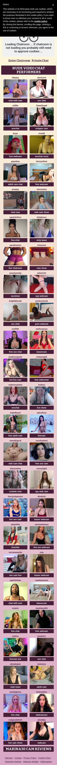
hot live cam (15, 380)
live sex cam (15, 519)
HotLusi (41, 385)
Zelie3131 (41, 273)
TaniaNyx (41, 664)
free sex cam (41, 463)
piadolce (41, 636)
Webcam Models (31, 761)
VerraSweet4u (15, 552)
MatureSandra (15, 385)
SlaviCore (41, 77)
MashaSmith (42, 608)
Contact (18, 758)
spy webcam (42, 296)
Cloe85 (41, 133)
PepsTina (15, 161)
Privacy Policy (29, 758)
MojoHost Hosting (13, 761)
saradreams (15, 245)
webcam (42, 743)
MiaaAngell (41, 357)
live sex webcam (41, 547)
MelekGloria (15, 692)
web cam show (41, 212)
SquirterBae (15, 580)
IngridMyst (15, 413)
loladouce (41, 217)
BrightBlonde (15, 301)
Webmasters (46, 761)
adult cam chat (15, 184)
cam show (42, 268)
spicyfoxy (41, 413)
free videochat (42, 380)
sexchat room (41, 156)
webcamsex (42, 715)
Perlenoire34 (42, 301)
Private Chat (40, 60)
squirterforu (15, 217)
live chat (15, 631)
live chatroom (15, 268)
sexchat (15, 128)
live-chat (15, 240)
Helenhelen (41, 692)
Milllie (15, 105)
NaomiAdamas (42, 524)
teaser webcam (41, 519)
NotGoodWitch (15, 720)
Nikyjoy (15, 77)
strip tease (41, 240)
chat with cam (15, 100)
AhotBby (42, 720)
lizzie (15, 133)
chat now (15, 212)
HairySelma (15, 468)
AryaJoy (15, 189)
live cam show (15, 743)
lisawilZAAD (41, 105)
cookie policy (40, 21)
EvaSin (15, 608)
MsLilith (15, 329)
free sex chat (15, 352)
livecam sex (15, 659)
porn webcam (41, 324)
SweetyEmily (15, 273)
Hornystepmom (15, 496)
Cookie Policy (44, 758)
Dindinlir (42, 496)
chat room (15, 687)
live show (41, 408)
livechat (15, 547)
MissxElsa (42, 189)
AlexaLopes (15, 664)
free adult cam (15, 435)
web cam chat (15, 463)
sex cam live (15, 575)
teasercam (42, 352)
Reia (42, 552)
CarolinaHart (42, 440)
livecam (41, 435)
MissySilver (41, 161)
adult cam (41, 687)
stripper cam (41, 128)
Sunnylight (41, 468)
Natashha (15, 524)
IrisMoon (41, 245)
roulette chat (15, 491)
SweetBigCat (15, 440)
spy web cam (41, 491)
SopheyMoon (41, 580)
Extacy (15, 636)
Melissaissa (42, 329)
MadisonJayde (15, 357)
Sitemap (9, 758)
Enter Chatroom (19, 60)
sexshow (15, 296)
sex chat (41, 100)
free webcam (15, 156)
